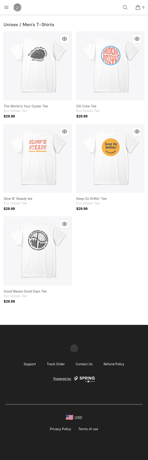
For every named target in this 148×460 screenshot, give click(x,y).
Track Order (56, 364)
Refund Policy (114, 364)
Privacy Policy (60, 429)
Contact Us (84, 364)
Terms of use (88, 429)
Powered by (74, 379)
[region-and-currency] (74, 417)
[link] (38, 66)
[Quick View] (64, 38)
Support (30, 364)
